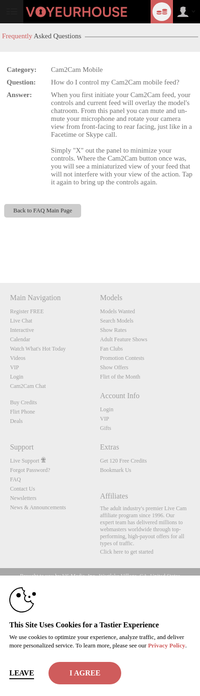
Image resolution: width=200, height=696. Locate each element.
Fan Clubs (111, 348)
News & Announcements (38, 507)
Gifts (105, 428)
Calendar (20, 339)
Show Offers (114, 367)
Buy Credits (23, 402)
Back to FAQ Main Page (43, 210)
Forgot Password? (30, 470)
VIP (14, 367)
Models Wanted (117, 311)
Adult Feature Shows (123, 339)
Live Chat (21, 320)
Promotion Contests (122, 358)
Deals (16, 421)
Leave (21, 673)
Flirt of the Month (120, 376)
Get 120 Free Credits (123, 460)
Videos (17, 358)
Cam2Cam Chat (28, 386)
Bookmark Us (115, 470)
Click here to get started (126, 551)
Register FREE (26, 311)
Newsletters (23, 498)
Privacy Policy (166, 645)
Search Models (116, 320)
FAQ (15, 479)
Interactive (22, 330)
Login (16, 376)
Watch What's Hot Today (38, 348)
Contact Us (22, 488)
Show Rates (113, 330)
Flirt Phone (22, 411)
